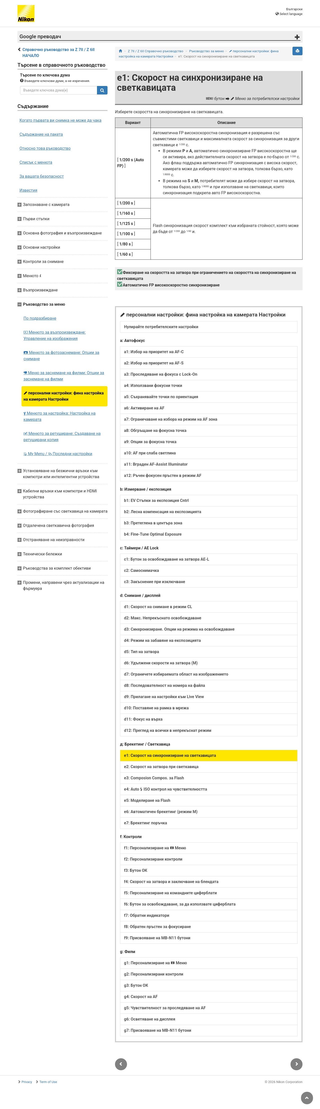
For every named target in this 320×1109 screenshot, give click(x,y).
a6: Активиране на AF (144, 408)
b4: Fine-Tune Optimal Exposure (153, 534)
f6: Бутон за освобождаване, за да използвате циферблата (180, 904)
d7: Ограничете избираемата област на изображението (176, 674)
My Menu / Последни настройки (58, 453)
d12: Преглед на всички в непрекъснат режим (167, 730)
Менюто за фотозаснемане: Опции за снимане (61, 355)
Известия (28, 190)
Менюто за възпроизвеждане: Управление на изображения (55, 335)
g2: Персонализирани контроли (153, 974)
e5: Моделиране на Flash (147, 800)
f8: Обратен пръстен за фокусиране (157, 926)
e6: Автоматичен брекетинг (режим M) (161, 811)
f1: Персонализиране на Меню (155, 848)
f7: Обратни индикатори (146, 915)
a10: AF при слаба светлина (150, 453)
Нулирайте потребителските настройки (161, 326)
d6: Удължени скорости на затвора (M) (161, 663)
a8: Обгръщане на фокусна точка (155, 430)
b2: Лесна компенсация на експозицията (162, 511)
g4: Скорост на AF (141, 996)
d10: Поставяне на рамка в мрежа (156, 708)
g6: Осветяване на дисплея (149, 1019)
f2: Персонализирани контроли (153, 859)
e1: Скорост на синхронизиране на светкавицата (170, 755)
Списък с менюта (36, 162)
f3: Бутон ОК (135, 870)
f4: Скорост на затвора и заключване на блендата (171, 881)
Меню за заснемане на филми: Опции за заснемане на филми (64, 375)
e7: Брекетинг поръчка (145, 823)
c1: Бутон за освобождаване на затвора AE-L (166, 559)
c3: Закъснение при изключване (154, 581)
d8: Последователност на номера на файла (164, 685)
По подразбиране (40, 318)
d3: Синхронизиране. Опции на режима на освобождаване (179, 629)
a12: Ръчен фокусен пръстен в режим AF (163, 475)
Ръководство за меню (206, 51)
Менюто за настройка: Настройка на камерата (60, 416)
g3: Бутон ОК (136, 985)
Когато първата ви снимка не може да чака (61, 120)
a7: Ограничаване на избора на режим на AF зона (170, 419)
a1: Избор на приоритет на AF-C (154, 351)
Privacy (27, 1082)
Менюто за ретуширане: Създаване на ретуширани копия (62, 436)
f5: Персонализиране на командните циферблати (170, 893)
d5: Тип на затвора (141, 651)
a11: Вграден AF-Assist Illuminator (156, 464)
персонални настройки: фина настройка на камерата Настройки (64, 396)
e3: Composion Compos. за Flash (154, 778)
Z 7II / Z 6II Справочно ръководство (155, 51)
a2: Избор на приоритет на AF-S (154, 363)
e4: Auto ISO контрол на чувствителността (165, 789)
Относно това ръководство (45, 148)
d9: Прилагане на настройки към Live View (164, 696)
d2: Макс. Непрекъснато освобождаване (162, 618)
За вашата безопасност (42, 176)
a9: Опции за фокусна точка (150, 441)
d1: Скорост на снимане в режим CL (158, 606)
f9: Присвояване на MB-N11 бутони (157, 938)
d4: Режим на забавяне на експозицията (162, 640)
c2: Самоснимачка (141, 570)
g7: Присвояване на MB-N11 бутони (157, 1030)
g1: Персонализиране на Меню (155, 963)
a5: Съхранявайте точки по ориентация (161, 396)
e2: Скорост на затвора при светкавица (161, 766)
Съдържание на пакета (41, 134)
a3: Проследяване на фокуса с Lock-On (160, 374)
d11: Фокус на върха (143, 719)
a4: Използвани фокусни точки (153, 385)
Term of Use (48, 1082)
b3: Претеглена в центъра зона (153, 523)
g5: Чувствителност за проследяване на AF (165, 1008)
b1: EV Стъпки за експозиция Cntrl (156, 500)
